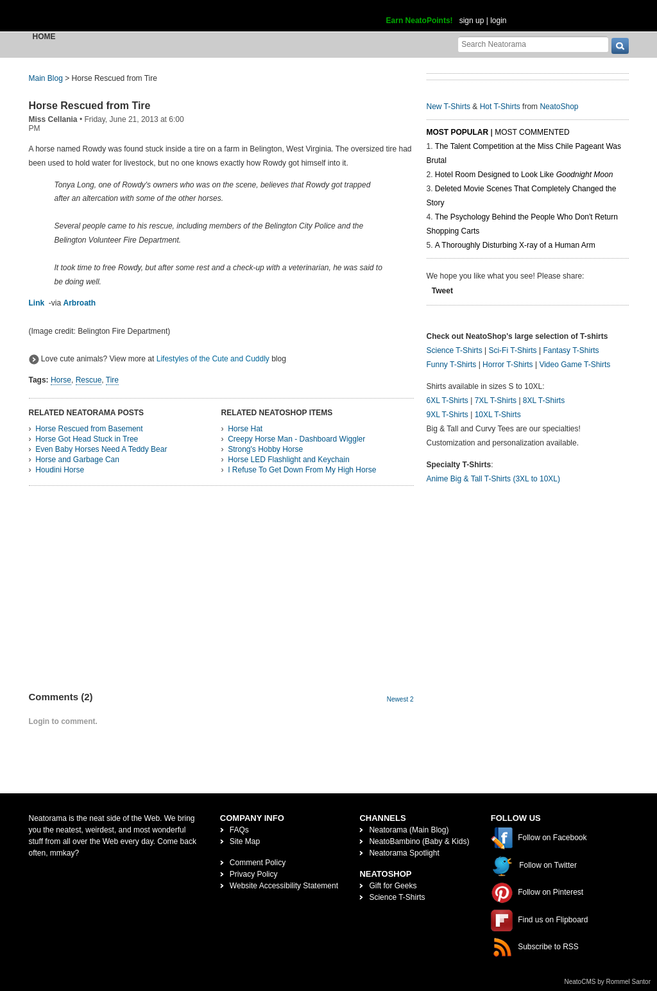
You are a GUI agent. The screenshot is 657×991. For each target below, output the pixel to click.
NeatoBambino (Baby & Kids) (419, 841)
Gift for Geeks (392, 885)
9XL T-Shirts (447, 414)
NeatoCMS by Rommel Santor (608, 981)
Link (37, 302)
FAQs (239, 829)
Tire (112, 379)
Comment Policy (258, 862)
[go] (620, 46)
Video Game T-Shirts (574, 364)
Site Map (245, 841)
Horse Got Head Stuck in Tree (86, 439)
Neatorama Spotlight (404, 853)
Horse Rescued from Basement (88, 428)
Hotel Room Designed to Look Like (524, 174)
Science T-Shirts (454, 350)
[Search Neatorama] (533, 44)
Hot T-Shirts (500, 106)
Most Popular (458, 132)
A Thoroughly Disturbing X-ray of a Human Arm (515, 245)
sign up (471, 20)
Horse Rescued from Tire (90, 105)
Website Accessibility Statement (284, 885)
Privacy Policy (254, 874)
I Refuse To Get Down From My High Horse (302, 469)
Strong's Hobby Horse (265, 449)
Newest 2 (400, 699)
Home (44, 36)
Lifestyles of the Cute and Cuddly (213, 358)
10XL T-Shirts (498, 414)
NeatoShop (559, 106)
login (498, 20)
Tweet (442, 290)
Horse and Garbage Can (77, 459)
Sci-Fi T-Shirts (512, 350)
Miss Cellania (53, 119)
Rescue (89, 379)
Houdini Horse (59, 469)
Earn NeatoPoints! (419, 20)
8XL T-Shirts (544, 400)
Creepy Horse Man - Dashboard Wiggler (296, 439)
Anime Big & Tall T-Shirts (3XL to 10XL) (494, 478)
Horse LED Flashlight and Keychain (288, 459)
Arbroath (80, 302)
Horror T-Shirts (507, 364)
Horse (61, 379)
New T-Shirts (448, 106)
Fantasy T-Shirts (571, 350)
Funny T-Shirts (452, 364)
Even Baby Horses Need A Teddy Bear (101, 449)
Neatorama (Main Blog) (408, 829)
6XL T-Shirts (447, 400)
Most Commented (532, 132)
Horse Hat (245, 428)
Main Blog (46, 78)
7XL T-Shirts (495, 400)
